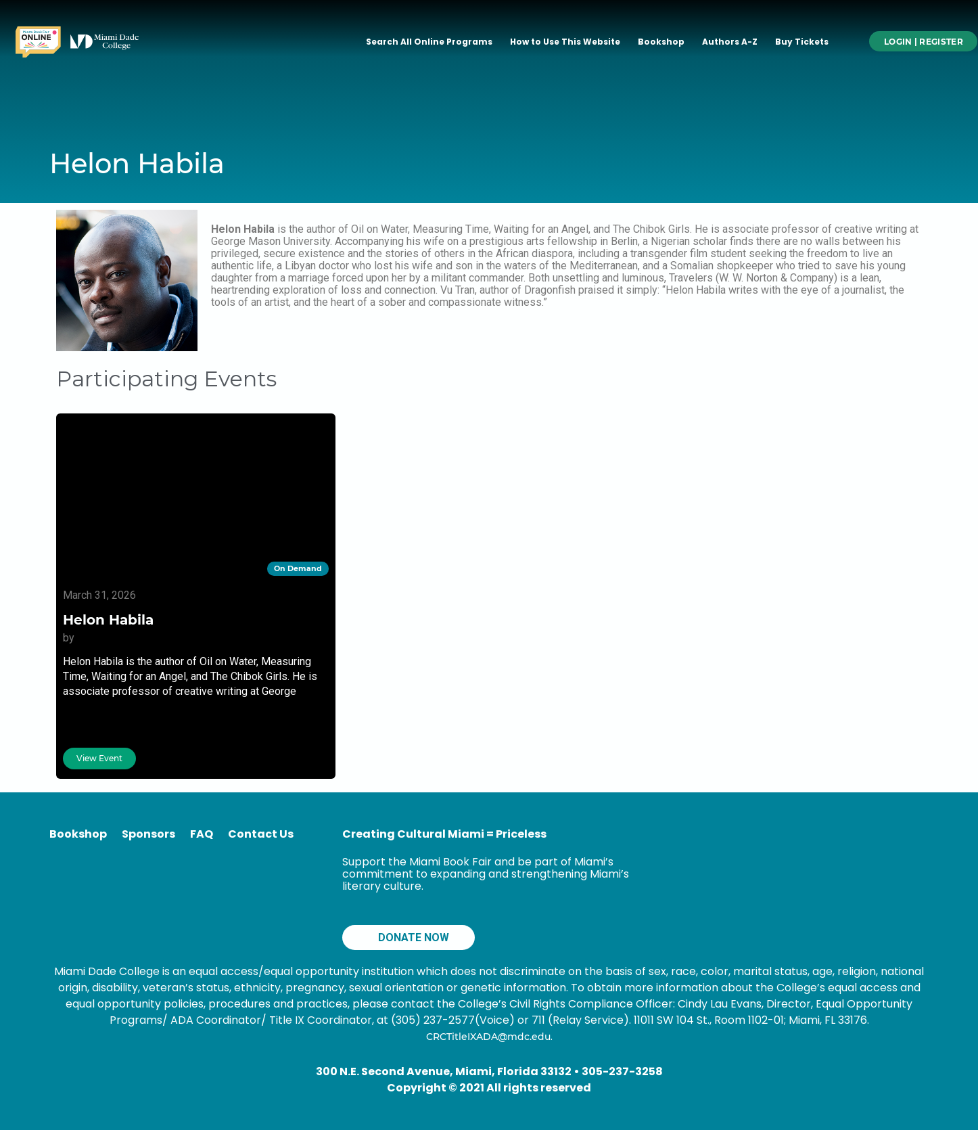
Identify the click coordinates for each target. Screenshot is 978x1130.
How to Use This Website (565, 41)
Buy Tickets (802, 41)
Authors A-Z (730, 41)
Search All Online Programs (429, 41)
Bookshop (661, 41)
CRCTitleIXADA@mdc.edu (488, 1037)
